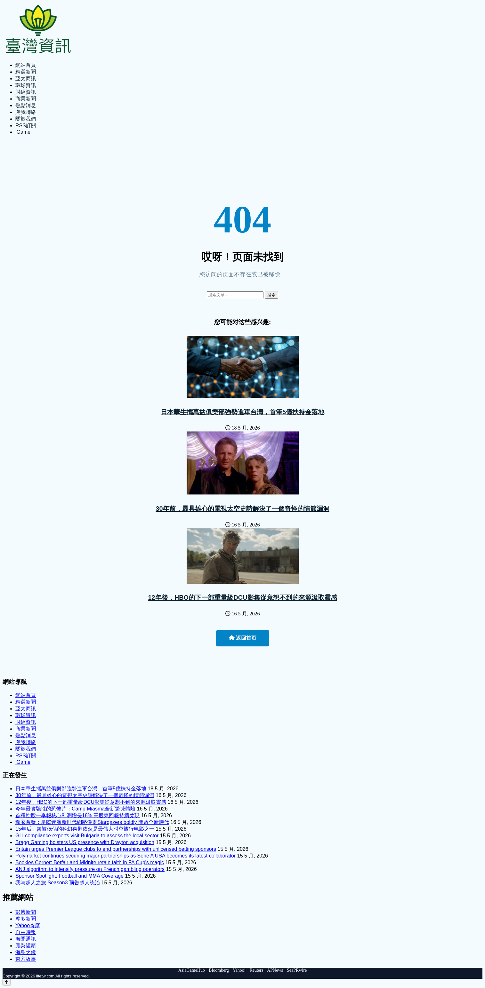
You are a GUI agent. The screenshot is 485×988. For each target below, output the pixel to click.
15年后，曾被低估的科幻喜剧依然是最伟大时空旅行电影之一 (84, 829)
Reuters (256, 970)
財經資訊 (25, 92)
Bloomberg (219, 970)
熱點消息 (25, 105)
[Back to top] (7, 982)
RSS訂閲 (25, 125)
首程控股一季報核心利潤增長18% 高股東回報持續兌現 (77, 815)
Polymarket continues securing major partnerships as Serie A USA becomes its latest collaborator (125, 855)
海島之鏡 (25, 952)
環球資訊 (25, 85)
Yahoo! (239, 970)
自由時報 (25, 932)
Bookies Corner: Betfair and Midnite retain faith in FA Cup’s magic (89, 862)
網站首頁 (25, 65)
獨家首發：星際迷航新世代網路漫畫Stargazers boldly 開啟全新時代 (92, 822)
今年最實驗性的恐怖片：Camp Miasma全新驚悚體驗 (75, 808)
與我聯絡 (25, 112)
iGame (22, 132)
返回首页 (242, 638)
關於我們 (25, 119)
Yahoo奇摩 (27, 925)
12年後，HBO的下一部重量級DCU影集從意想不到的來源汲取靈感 (242, 597)
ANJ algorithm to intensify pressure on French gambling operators (90, 869)
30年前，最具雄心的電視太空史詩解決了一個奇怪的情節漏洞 (242, 508)
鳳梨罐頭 (25, 945)
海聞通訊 (25, 939)
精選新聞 (25, 72)
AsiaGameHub (191, 970)
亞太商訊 (25, 78)
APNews (275, 970)
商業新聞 (25, 98)
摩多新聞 (25, 918)
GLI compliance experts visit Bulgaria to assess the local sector (86, 835)
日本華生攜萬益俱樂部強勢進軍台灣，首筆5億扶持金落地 (242, 411)
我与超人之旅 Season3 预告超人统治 (57, 882)
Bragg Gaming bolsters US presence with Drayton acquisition (84, 842)
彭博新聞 (25, 912)
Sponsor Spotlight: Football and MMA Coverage (69, 876)
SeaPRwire (297, 970)
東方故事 (25, 959)
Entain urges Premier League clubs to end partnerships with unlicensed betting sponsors (115, 849)
